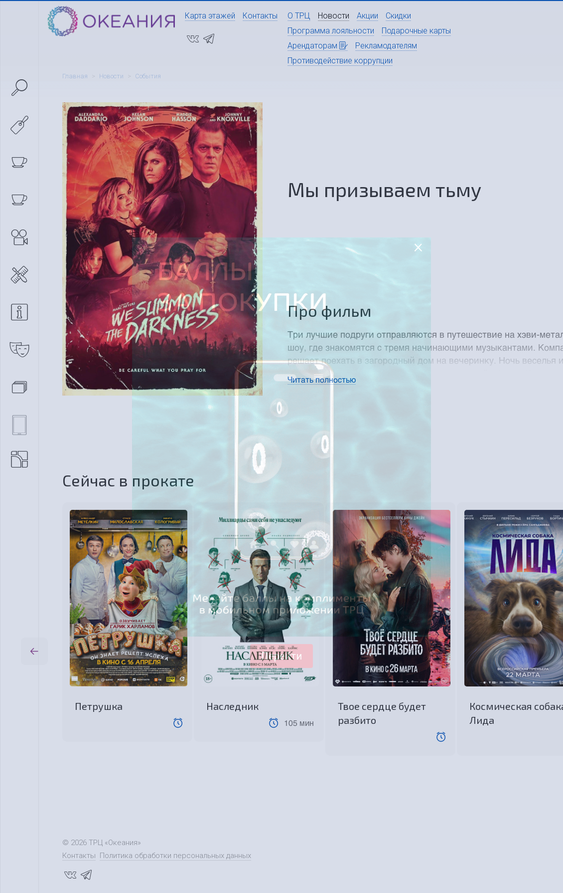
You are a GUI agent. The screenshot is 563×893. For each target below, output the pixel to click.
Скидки (398, 15)
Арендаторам (317, 45)
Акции (367, 15)
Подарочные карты (416, 30)
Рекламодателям (386, 45)
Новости (333, 15)
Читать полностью (321, 379)
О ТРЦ (298, 15)
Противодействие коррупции (340, 60)
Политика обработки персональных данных (175, 855)
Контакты (260, 15)
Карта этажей (210, 15)
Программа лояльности (330, 30)
